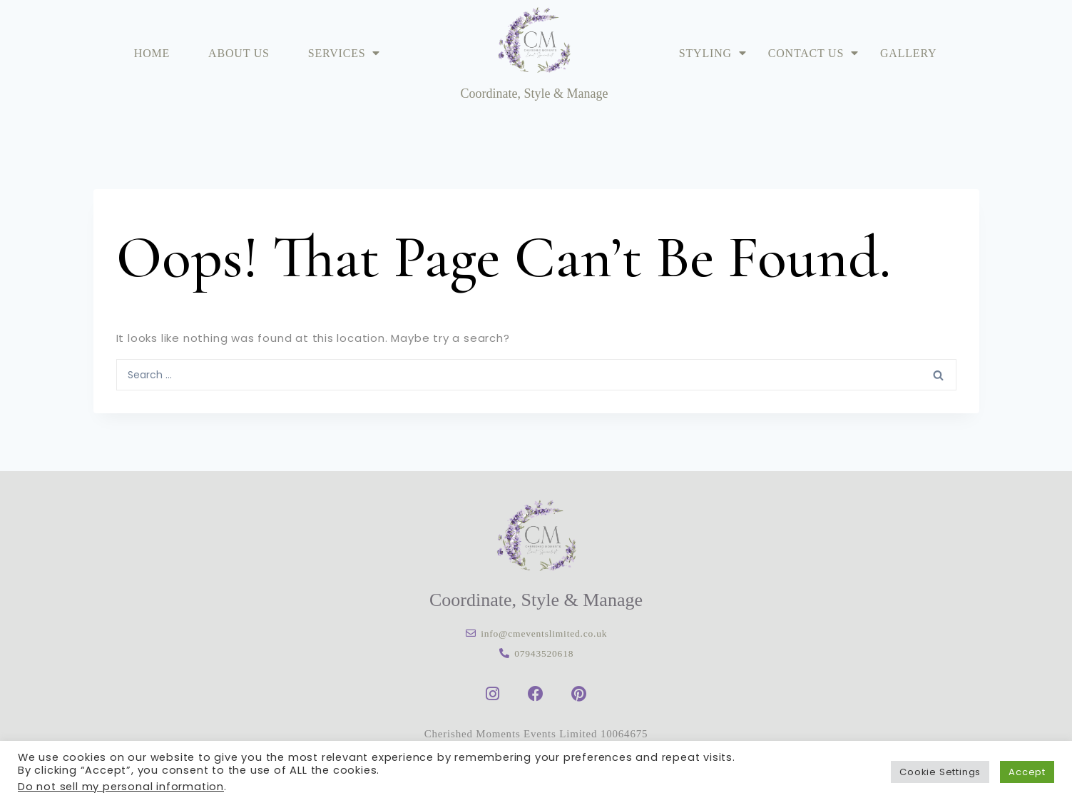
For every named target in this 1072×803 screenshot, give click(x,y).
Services (344, 53)
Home (152, 53)
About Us (239, 53)
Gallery (908, 53)
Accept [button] (1027, 772)
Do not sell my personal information (121, 786)
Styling (713, 53)
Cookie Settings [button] (940, 772)
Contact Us (813, 53)
